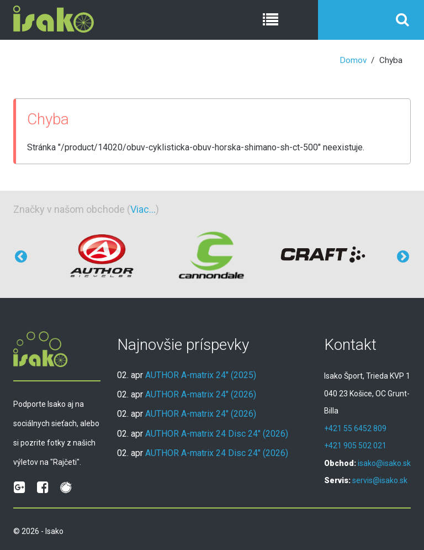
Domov (353, 60)
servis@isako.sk (379, 480)
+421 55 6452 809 (355, 428)
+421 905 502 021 (355, 445)
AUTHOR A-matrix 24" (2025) (200, 375)
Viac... (143, 209)
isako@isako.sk (384, 463)
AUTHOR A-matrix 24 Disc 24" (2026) (216, 433)
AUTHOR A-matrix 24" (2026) (200, 394)
